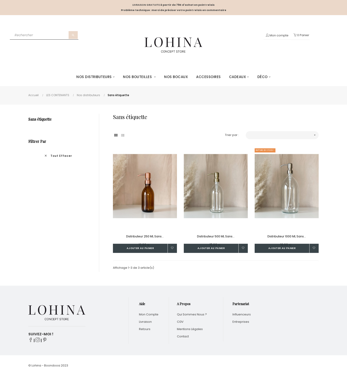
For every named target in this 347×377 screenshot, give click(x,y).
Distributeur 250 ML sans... (145, 236)
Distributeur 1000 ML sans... (286, 236)
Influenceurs (241, 315)
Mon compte (148, 315)
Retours (144, 330)
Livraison (145, 323)
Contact (183, 337)
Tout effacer (58, 156)
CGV (180, 323)
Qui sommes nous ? (192, 315)
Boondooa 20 (54, 366)
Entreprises (240, 323)
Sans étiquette (39, 119)
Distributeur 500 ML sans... (216, 236)
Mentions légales (190, 330)
